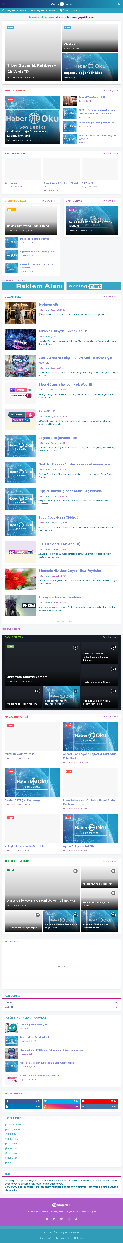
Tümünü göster (110, 90)
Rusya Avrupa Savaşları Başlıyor (97, 122)
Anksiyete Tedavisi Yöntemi (59, 597)
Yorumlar (39, 1017)
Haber (61, 1002)
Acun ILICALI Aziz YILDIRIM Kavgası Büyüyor (97, 137)
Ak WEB (61, 966)
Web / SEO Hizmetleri (14, 10)
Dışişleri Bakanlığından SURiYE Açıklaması (70, 491)
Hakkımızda (63, 1238)
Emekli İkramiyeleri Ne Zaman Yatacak (36, 266)
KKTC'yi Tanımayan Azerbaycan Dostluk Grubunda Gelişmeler (97, 111)
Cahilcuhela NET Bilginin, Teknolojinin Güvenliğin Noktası (75, 360)
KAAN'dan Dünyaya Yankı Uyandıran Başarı (96, 926)
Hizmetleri (43, 10)
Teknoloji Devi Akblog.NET (34, 1024)
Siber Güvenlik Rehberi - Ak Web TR (31, 69)
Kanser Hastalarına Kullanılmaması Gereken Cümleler (96, 656)
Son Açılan (24, 1017)
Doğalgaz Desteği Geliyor (34, 238)
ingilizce (33, 1227)
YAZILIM (61, 1007)
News (9, 1162)
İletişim (79, 1238)
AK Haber (11, 1143)
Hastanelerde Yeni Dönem (96, 682)
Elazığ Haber (12, 1129)
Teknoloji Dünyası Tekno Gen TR (62, 331)
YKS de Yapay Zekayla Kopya (22, 927)
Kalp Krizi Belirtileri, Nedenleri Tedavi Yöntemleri (98, 702)
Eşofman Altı (12, 182)
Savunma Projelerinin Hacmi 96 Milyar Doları (61, 926)
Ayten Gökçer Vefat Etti (78, 846)
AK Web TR (71, 44)
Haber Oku (12, 1139)
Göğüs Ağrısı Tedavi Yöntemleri (23, 704)
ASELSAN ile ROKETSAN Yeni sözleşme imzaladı (41, 900)
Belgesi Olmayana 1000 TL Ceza (28, 226)
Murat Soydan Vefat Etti (20, 754)
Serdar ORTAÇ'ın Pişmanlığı (22, 800)
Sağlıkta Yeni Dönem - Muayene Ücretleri (56, 702)
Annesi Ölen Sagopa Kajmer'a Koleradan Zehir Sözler (89, 756)
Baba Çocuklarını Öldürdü (58, 517)
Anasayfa (45, 1238)
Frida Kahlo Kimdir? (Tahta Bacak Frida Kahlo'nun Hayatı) (89, 802)
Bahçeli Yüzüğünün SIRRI (92, 97)
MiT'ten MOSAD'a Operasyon (97, 883)
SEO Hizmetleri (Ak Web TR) (59, 544)
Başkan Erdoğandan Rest (83, 73)
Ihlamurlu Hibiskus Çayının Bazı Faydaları (70, 571)
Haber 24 (11, 1148)
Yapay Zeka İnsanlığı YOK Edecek (96, 904)
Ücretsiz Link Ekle (70, 10)
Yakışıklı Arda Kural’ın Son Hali (24, 846)
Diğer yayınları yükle (61, 621)
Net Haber (11, 1134)
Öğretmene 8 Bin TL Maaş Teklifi (38, 251)
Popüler (10, 1017)
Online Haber (13, 1124)
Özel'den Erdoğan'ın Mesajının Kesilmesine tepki (26, 134)
